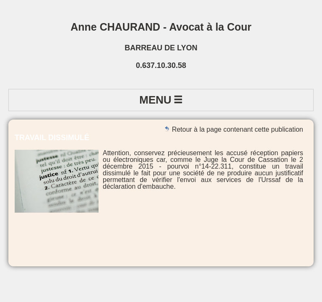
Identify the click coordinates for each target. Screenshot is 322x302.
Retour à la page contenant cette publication (233, 129)
